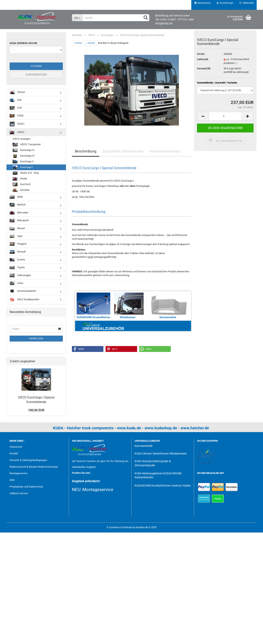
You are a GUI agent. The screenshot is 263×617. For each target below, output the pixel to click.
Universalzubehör (23, 291)
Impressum (15, 446)
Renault (18, 252)
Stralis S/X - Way (26, 173)
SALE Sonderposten (24, 299)
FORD (17, 116)
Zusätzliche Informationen (122, 151)
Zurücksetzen (36, 74)
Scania (17, 260)
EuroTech (22, 184)
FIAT (16, 108)
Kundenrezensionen (165, 151)
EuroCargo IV (23, 150)
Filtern (36, 66)
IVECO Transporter (27, 145)
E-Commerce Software (119, 527)
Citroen (17, 92)
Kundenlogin (225, 3)
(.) (236, 65)
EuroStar (21, 190)
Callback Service (18, 493)
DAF (16, 100)
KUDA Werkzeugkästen (149, 473)
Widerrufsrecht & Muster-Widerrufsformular (33, 466)
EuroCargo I (23, 167)
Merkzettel (246, 3)
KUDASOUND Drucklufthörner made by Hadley (163, 485)
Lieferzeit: (203, 61)
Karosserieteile (143, 445)
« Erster (78, 42)
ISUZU (17, 124)
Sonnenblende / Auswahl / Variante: (217, 84)
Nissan (17, 228)
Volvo (16, 283)
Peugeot (18, 244)
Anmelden (36, 338)
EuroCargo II (23, 161)
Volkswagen (20, 275)
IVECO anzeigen (21, 138)
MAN (16, 197)
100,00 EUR (36, 410)
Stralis (20, 179)
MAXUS (18, 205)
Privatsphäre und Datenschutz (26, 486)
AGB (11, 479)
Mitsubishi (19, 220)
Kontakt (13, 453)
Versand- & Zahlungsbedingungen (28, 460)
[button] (87, 349)
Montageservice (18, 473)
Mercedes (19, 213)
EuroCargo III (23, 156)
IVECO (17, 132)
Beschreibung (85, 151)
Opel (16, 236)
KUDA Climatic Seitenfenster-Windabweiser (161, 453)
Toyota (17, 267)
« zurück (90, 42)
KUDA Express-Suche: (24, 43)
